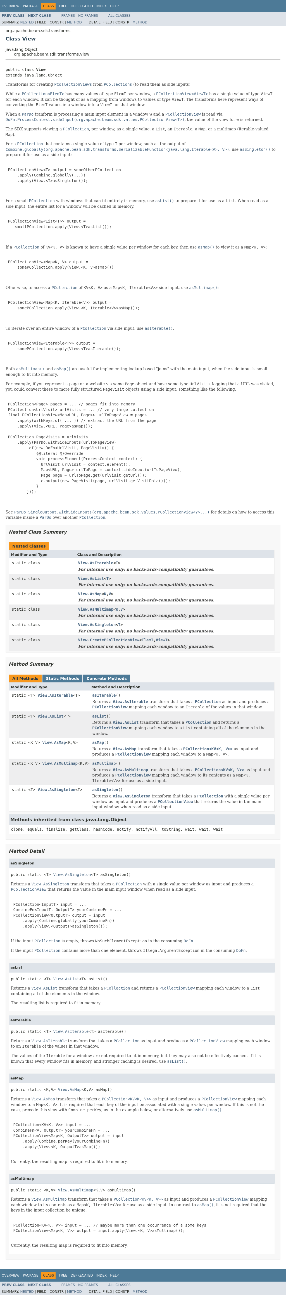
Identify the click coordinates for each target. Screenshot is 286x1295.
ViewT (162, 640)
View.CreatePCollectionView (108, 640)
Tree (63, 6)
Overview (11, 6)
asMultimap (104, 763)
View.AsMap (90, 594)
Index (101, 6)
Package (30, 6)
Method (74, 22)
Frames (68, 16)
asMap (98, 742)
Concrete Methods (107, 678)
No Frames (88, 16)
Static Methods (62, 678)
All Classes (119, 16)
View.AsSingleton (97, 624)
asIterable (104, 695)
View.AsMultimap (95, 609)
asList (99, 716)
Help (114, 6)
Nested (27, 22)
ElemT (147, 640)
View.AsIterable (95, 563)
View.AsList (91, 578)
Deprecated (82, 6)
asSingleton (105, 789)
